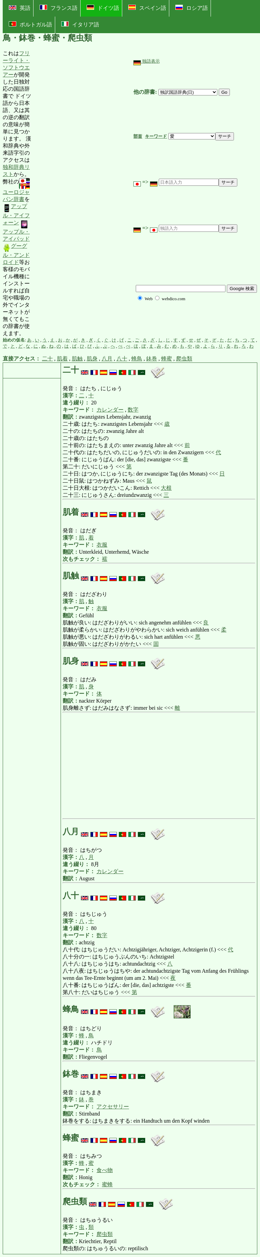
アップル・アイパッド (16, 231)
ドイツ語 (103, 8)
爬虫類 (184, 358)
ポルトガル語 (30, 24)
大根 (166, 488)
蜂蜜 (166, 358)
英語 (19, 8)
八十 (121, 358)
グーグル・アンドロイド (16, 254)
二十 (47, 358)
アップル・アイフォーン (16, 214)
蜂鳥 (136, 358)
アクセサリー (112, 1106)
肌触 (77, 358)
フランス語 (59, 8)
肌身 (92, 358)
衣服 (101, 545)
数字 (133, 410)
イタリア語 (80, 24)
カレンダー (110, 410)
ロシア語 (191, 8)
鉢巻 (151, 358)
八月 (107, 358)
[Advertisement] (82, 193)
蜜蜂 (107, 1184)
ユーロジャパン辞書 (16, 190)
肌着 (62, 358)
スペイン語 (147, 8)
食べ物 (104, 1170)
